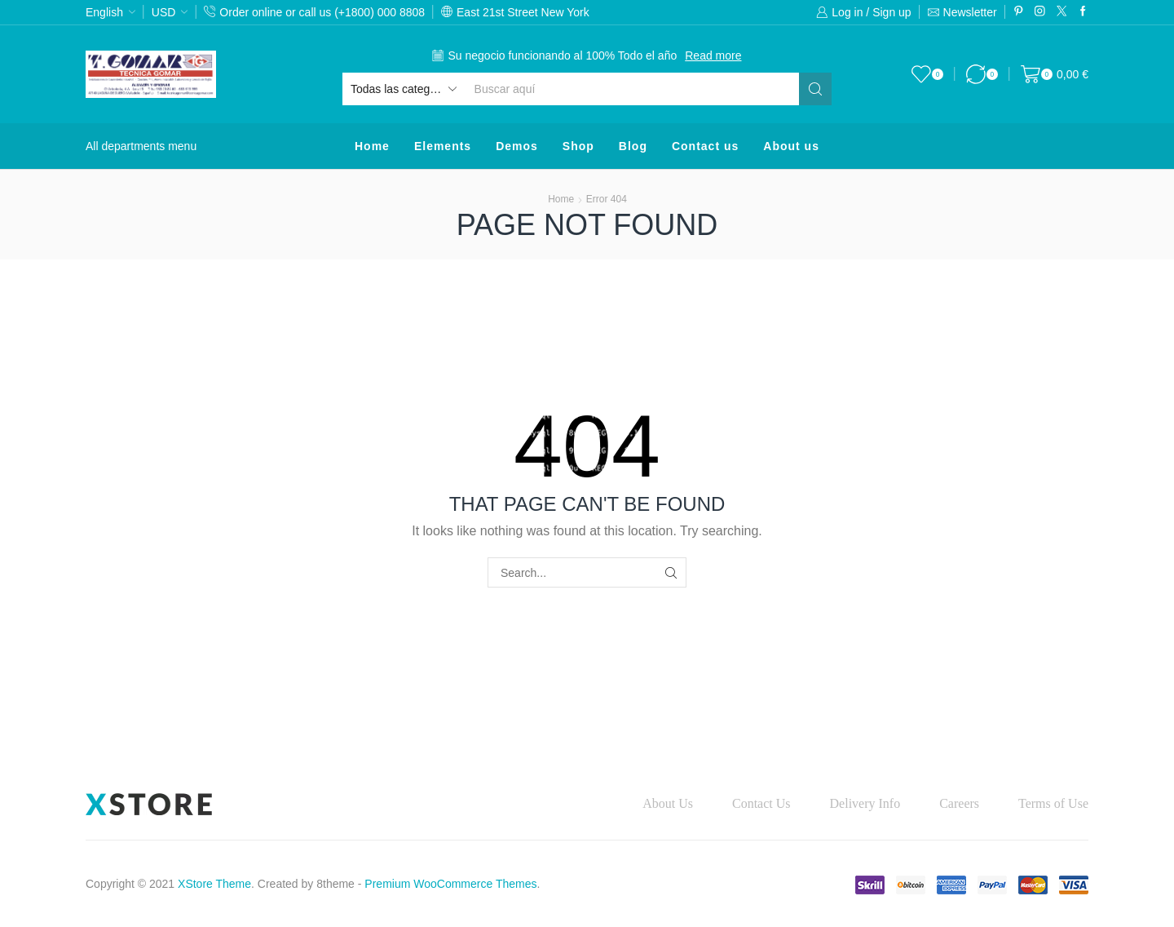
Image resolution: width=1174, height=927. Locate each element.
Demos (517, 146)
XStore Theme (214, 883)
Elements (442, 146)
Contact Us (761, 803)
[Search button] (815, 89)
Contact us (705, 146)
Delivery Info (865, 803)
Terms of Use (1053, 803)
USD (164, 12)
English (104, 12)
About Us (667, 803)
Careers (959, 803)
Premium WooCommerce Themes (450, 883)
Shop (578, 146)
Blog (633, 146)
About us (791, 146)
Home (372, 146)
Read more (713, 55)
